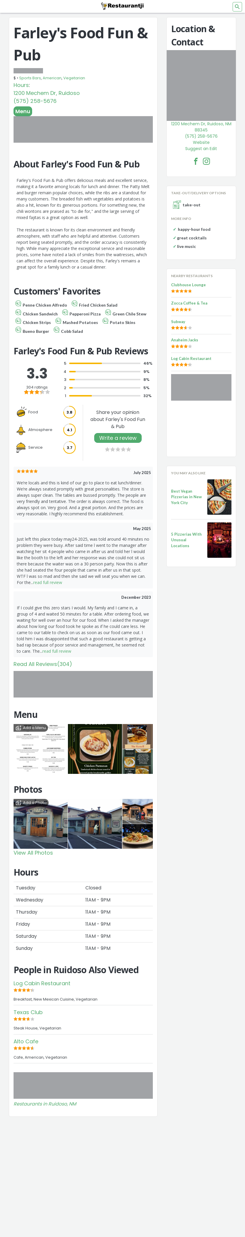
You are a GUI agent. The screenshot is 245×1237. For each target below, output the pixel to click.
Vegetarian (74, 78)
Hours (21, 85)
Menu (22, 111)
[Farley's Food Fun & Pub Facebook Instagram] (206, 161)
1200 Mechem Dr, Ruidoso (47, 93)
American (52, 78)
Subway (178, 321)
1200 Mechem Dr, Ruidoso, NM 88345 (201, 127)
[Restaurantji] (122, 6)
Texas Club (28, 1012)
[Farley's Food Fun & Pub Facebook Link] (195, 161)
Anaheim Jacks (184, 340)
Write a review (118, 438)
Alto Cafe (26, 1041)
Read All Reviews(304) (43, 664)
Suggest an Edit (201, 149)
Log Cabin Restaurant (42, 983)
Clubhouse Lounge (188, 284)
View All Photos (33, 852)
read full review (47, 582)
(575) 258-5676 (35, 101)
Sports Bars (30, 78)
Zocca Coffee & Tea (189, 303)
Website (201, 142)
